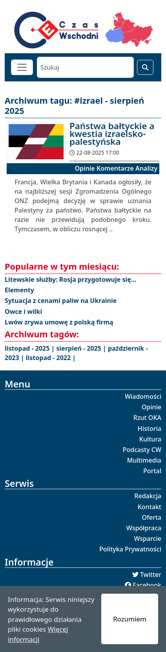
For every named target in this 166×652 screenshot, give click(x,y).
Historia (149, 428)
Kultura (150, 439)
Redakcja (147, 496)
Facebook (147, 585)
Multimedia (144, 460)
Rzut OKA (147, 417)
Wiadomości (143, 396)
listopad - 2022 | (51, 357)
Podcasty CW (142, 449)
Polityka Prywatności (130, 549)
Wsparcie (147, 538)
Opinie (151, 407)
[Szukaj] (85, 67)
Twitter (150, 574)
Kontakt (149, 507)
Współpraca (143, 528)
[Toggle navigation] (22, 67)
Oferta (152, 517)
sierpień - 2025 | (82, 348)
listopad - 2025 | (31, 348)
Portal (152, 470)
